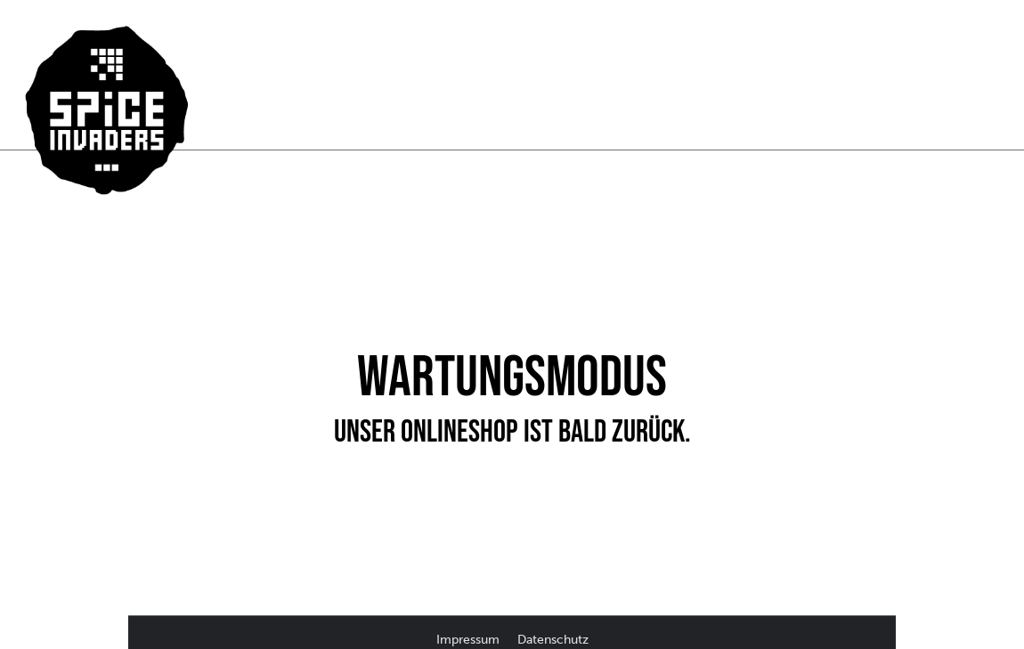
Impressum (469, 639)
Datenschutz (553, 639)
